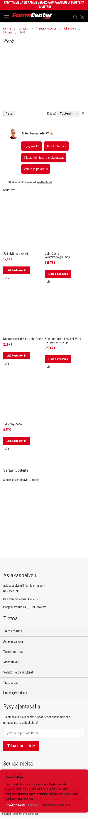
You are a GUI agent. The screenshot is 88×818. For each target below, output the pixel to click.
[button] (7, 278)
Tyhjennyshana (12, 424)
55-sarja (7, 32)
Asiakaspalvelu (13, 641)
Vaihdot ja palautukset (18, 672)
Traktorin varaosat (46, 28)
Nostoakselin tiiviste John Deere (23, 339)
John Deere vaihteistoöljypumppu (58, 255)
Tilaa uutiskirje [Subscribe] (21, 745)
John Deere (70, 28)
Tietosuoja (10, 683)
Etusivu (7, 28)
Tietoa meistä (12, 631)
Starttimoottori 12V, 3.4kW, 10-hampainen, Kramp (63, 340)
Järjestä (51, 113)
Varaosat (23, 28)
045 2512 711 (11, 591)
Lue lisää (65, 805)
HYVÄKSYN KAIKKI (15, 805)
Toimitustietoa (13, 652)
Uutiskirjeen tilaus (15, 693)
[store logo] (32, 16)
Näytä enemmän (49, 805)
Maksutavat (11, 662)
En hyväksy (33, 805)
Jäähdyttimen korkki (15, 253)
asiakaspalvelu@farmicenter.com (24, 586)
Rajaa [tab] (9, 113)
